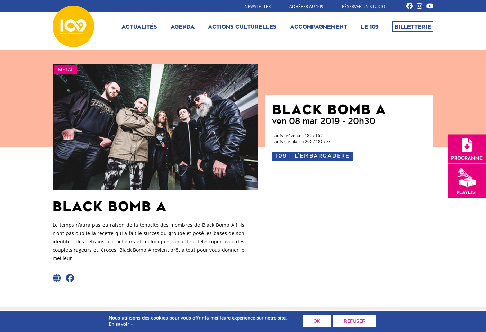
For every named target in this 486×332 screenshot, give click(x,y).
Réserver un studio (363, 6)
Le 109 (370, 26)
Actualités (139, 26)
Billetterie (413, 26)
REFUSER (355, 321)
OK (316, 321)
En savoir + (121, 324)
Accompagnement (318, 26)
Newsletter (258, 6)
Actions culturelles (242, 26)
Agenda (183, 26)
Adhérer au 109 (306, 6)
